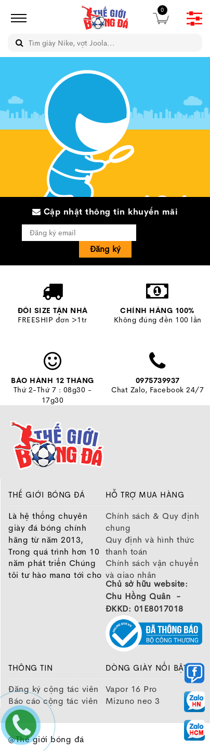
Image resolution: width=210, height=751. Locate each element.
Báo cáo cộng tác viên (53, 701)
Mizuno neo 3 (133, 701)
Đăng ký (105, 249)
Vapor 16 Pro (131, 689)
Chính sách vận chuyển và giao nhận (152, 569)
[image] (105, 18)
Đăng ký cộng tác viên (53, 689)
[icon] (15, 18)
